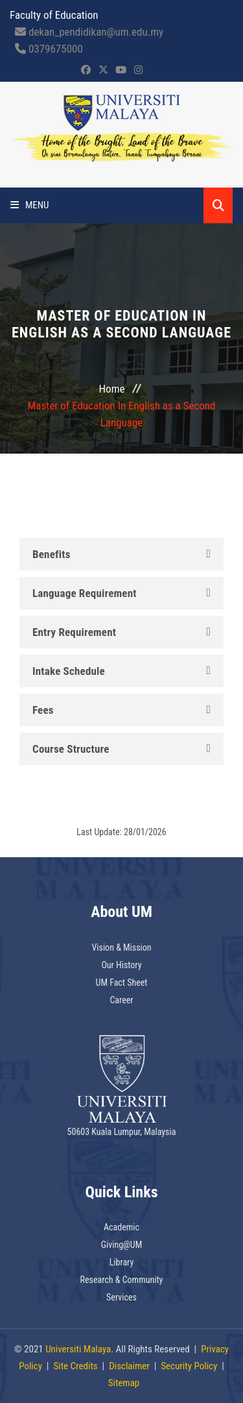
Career (121, 1000)
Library (122, 1262)
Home (112, 388)
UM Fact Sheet (122, 982)
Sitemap (124, 1383)
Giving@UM (122, 1244)
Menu (29, 205)
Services (121, 1297)
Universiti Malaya (78, 1349)
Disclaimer (129, 1366)
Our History (121, 965)
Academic (121, 1227)
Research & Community (121, 1280)
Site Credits (75, 1366)
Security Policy (189, 1366)
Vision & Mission (121, 947)
